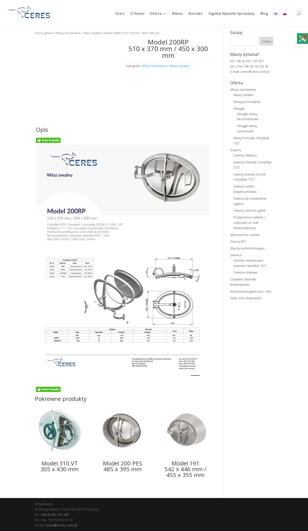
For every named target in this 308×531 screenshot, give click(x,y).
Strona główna (44, 33)
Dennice (236, 255)
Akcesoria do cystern (245, 235)
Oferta (156, 14)
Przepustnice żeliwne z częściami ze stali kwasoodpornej (249, 222)
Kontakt (196, 14)
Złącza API (237, 241)
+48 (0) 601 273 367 (54, 514)
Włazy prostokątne (246, 102)
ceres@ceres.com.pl (61, 525)
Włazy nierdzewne (68, 33)
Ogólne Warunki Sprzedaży (232, 14)
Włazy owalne (92, 33)
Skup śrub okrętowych (246, 298)
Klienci (177, 14)
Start (119, 14)
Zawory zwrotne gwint (249, 210)
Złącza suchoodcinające (247, 248)
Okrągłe (239, 108)
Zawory (235, 150)
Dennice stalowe (245, 272)
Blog (264, 14)
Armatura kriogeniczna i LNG (250, 291)
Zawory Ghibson (245, 155)
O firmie (137, 14)
